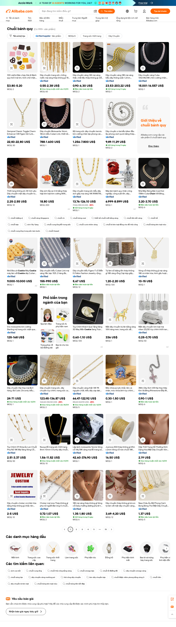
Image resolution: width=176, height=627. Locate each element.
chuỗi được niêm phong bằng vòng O (127, 577)
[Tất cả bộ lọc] (17, 36)
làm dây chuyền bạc (96, 577)
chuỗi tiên (155, 577)
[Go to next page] (111, 529)
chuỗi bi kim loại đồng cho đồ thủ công (120, 224)
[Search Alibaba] (66, 11)
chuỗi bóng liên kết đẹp (74, 584)
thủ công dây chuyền (71, 577)
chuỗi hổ (153, 218)
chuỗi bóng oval (78, 218)
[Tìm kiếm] (106, 11)
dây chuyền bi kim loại (18, 584)
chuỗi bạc (13, 224)
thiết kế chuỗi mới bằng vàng (105, 218)
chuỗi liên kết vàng (133, 218)
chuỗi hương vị (15, 218)
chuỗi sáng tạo (15, 577)
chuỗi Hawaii (52, 231)
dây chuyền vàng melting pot (41, 577)
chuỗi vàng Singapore (38, 218)
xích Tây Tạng (31, 224)
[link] (172, 599)
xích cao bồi (14, 571)
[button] (95, 11)
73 (106, 529)
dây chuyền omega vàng (134, 571)
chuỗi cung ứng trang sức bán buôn (24, 231)
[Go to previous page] (64, 529)
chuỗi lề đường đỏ (109, 571)
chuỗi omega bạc (85, 571)
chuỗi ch (60, 218)
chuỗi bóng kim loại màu (154, 224)
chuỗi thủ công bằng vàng (59, 571)
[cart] (136, 11)
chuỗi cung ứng (34, 571)
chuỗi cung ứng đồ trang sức (57, 224)
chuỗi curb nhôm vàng (87, 224)
